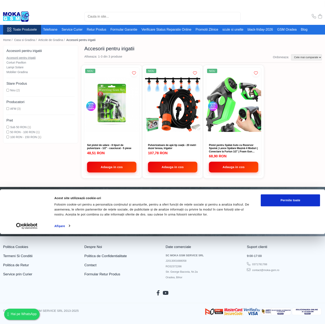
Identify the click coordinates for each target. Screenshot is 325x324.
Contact (90, 265)
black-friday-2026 (260, 29)
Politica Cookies (15, 247)
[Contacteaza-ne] (314, 16)
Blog (304, 29)
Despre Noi (93, 247)
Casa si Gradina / (25, 40)
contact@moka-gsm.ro (263, 270)
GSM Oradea (287, 29)
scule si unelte (232, 29)
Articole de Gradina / (51, 40)
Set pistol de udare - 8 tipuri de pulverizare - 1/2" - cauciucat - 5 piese (109, 147)
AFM (13, 108)
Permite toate (290, 290)
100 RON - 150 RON (23, 137)
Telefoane (50, 29)
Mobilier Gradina (17, 72)
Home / (8, 40)
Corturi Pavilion (16, 62)
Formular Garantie (123, 29)
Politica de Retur (16, 265)
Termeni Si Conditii (18, 256)
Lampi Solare (15, 67)
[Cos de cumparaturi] (320, 16)
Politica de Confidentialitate (102, 225)
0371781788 (257, 264)
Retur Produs (96, 29)
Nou (13, 90)
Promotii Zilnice (207, 29)
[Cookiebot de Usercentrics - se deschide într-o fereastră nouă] (27, 316)
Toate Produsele (22, 29)
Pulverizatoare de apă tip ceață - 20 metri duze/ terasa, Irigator (172, 147)
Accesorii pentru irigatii (21, 57)
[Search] (162, 16)
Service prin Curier (17, 274)
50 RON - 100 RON (22, 132)
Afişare (59, 316)
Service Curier (72, 29)
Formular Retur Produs (102, 274)
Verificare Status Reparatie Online (166, 29)
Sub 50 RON (18, 127)
